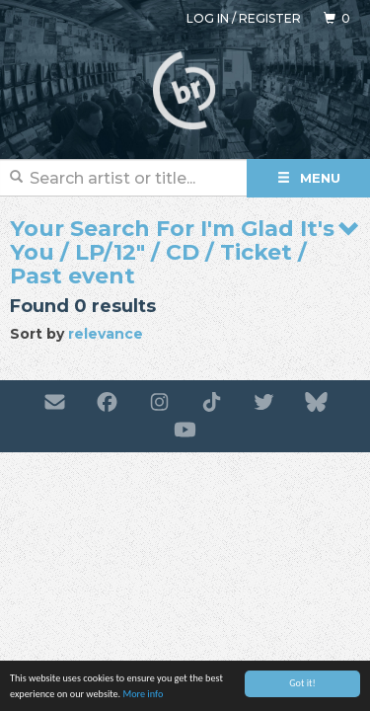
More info (142, 694)
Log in (207, 18)
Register (270, 18)
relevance (105, 334)
